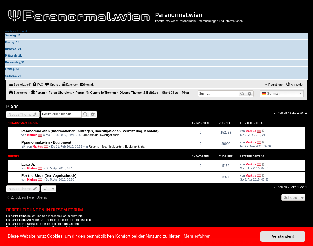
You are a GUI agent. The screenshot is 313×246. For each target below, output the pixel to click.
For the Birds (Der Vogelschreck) (48, 176)
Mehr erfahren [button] (197, 236)
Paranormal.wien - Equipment (46, 142)
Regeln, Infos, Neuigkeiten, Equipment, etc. (117, 146)
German (271, 93)
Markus (32, 134)
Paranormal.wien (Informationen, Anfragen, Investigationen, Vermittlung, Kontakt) (90, 131)
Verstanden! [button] (283, 236)
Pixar (12, 106)
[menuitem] (37, 84)
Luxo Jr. (28, 164)
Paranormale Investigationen (100, 134)
